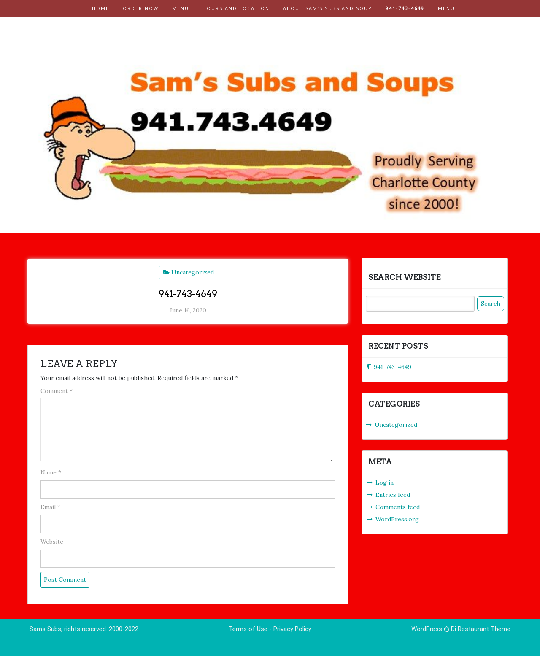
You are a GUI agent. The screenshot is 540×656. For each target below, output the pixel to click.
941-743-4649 (405, 8)
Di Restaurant (466, 629)
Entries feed (392, 495)
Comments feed (397, 507)
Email (50, 507)
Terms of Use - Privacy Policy (270, 629)
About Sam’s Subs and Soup (327, 8)
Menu (180, 8)
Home (100, 8)
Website (51, 541)
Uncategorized (192, 272)
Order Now (141, 8)
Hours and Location (236, 8)
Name (50, 472)
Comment (56, 391)
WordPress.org (397, 519)
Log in (384, 482)
